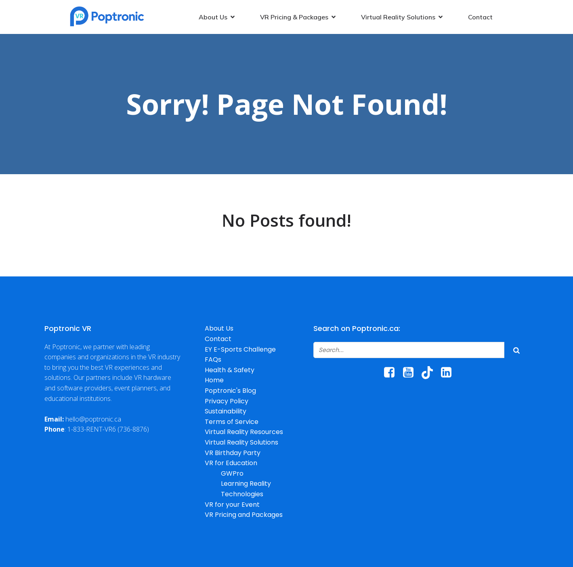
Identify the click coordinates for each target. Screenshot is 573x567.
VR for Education (231, 463)
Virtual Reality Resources (244, 431)
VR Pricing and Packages (244, 514)
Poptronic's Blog (230, 390)
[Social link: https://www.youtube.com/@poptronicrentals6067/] (411, 372)
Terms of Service (231, 421)
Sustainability (225, 411)
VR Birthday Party (232, 452)
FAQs (213, 359)
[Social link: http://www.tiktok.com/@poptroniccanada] (430, 372)
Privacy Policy (226, 401)
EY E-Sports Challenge (240, 349)
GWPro (232, 473)
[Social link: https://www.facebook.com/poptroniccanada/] (392, 372)
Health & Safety (229, 370)
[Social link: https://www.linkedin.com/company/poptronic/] (449, 372)
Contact (480, 17)
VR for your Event (232, 504)
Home (214, 380)
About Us (219, 328)
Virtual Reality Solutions (241, 442)
